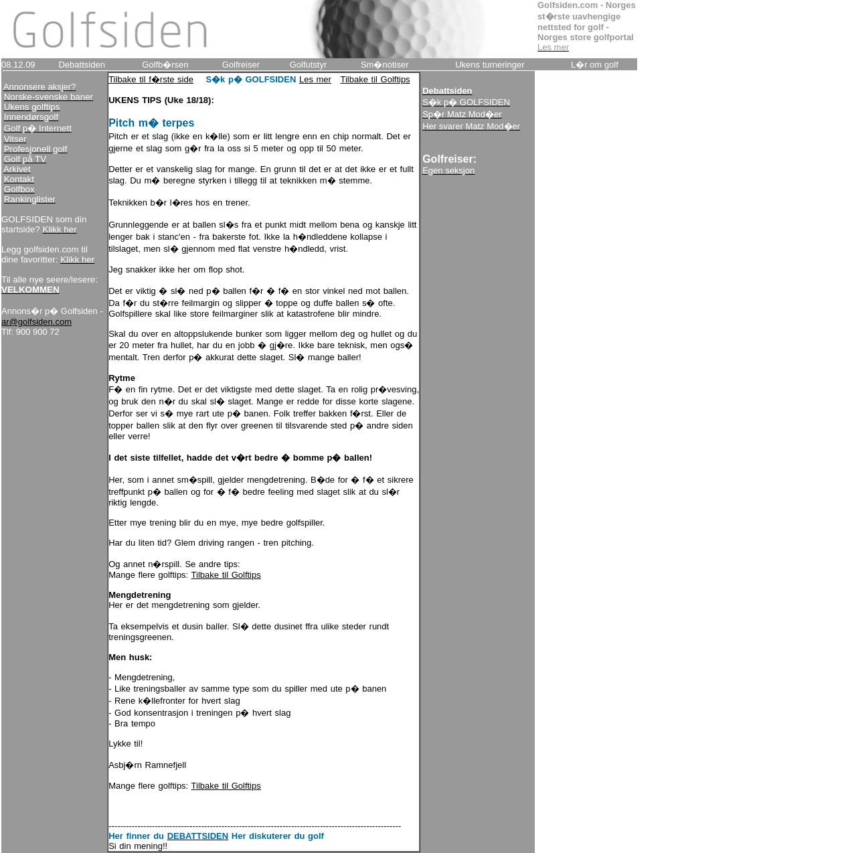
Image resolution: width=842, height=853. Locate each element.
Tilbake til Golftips (375, 79)
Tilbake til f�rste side (150, 79)
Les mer (315, 79)
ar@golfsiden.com (36, 322)
